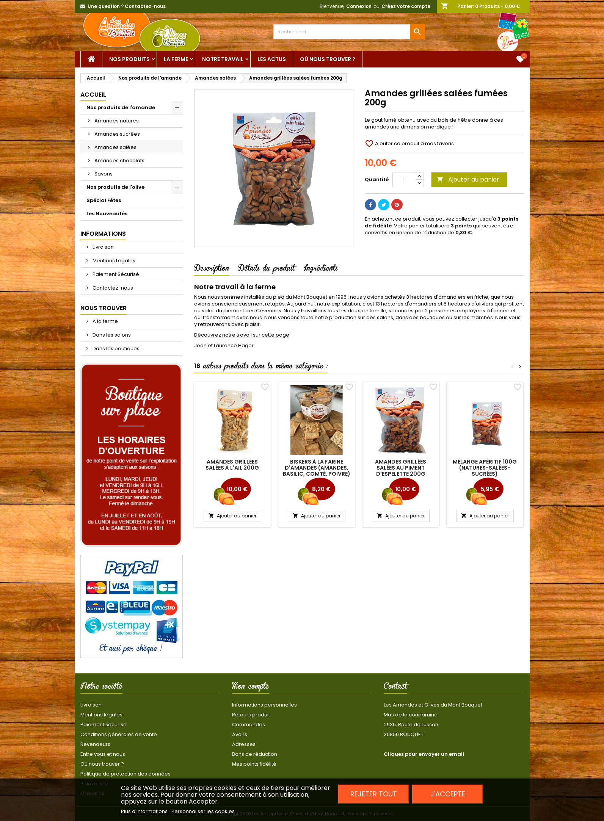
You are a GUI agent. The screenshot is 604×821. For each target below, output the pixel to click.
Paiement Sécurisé (115, 274)
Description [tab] (211, 269)
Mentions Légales (113, 260)
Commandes (248, 724)
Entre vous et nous (102, 754)
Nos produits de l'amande (120, 107)
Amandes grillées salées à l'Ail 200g (232, 465)
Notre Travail (222, 59)
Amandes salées (115, 147)
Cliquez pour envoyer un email (424, 754)
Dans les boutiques (115, 348)
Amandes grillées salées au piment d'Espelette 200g (400, 468)
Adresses (244, 744)
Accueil (93, 94)
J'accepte (447, 794)
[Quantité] (403, 179)
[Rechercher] (349, 31)
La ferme (176, 59)
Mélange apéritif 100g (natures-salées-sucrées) (485, 468)
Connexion (359, 6)
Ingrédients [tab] (321, 269)
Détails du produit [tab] (266, 269)
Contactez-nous (112, 287)
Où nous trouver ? (327, 59)
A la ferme (104, 321)
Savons (103, 173)
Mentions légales (101, 714)
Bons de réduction (254, 754)
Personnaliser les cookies (203, 811)
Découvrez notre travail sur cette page (241, 334)
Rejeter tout (373, 794)
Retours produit (251, 714)
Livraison (102, 247)
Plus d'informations (145, 811)
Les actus (271, 59)
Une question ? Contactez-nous (127, 6)
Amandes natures (116, 120)
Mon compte (250, 687)
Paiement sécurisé (103, 724)
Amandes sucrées (117, 134)
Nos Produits (129, 59)
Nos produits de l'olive (115, 187)
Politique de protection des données (125, 773)
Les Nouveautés (106, 213)
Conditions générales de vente (118, 734)
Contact (395, 687)
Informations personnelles (264, 704)
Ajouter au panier (468, 179)
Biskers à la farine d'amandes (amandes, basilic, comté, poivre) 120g (316, 471)
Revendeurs (95, 744)
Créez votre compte (405, 6)
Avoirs (239, 734)
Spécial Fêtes (103, 200)
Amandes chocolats (119, 160)
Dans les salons (111, 334)
